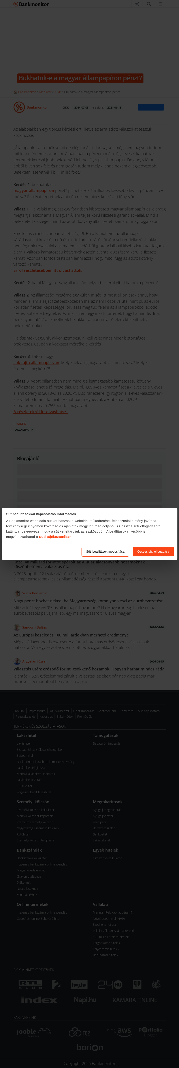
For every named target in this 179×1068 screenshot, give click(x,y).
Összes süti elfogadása (153, 551)
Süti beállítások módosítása (105, 551)
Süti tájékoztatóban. (56, 537)
